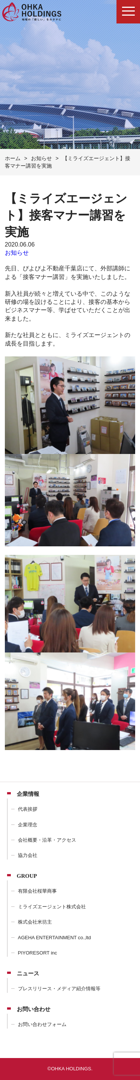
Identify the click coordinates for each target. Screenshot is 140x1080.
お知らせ (17, 253)
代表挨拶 (27, 809)
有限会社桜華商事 (37, 891)
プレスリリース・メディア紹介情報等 (59, 988)
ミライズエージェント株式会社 (52, 906)
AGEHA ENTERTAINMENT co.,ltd (54, 937)
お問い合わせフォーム (42, 1024)
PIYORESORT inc (37, 953)
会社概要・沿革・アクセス (47, 840)
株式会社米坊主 (35, 922)
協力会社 (27, 855)
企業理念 (27, 825)
